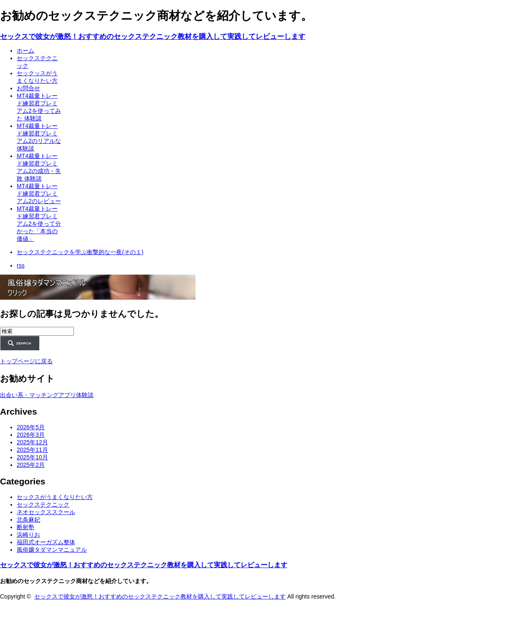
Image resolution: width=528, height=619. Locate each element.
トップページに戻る (26, 361)
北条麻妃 (28, 519)
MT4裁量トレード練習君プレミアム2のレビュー (39, 193)
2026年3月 (31, 434)
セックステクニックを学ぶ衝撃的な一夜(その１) (80, 252)
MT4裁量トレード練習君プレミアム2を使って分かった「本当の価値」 (39, 223)
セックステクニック (43, 504)
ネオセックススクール (46, 512)
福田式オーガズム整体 (46, 542)
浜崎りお (28, 534)
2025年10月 (32, 457)
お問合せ (28, 88)
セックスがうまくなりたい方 (55, 497)
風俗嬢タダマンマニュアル (52, 549)
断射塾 (25, 527)
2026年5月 (31, 427)
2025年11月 (32, 449)
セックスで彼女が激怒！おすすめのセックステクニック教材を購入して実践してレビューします (152, 37)
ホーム (25, 50)
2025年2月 (31, 464)
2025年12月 (32, 442)
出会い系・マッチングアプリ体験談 (47, 395)
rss (21, 265)
